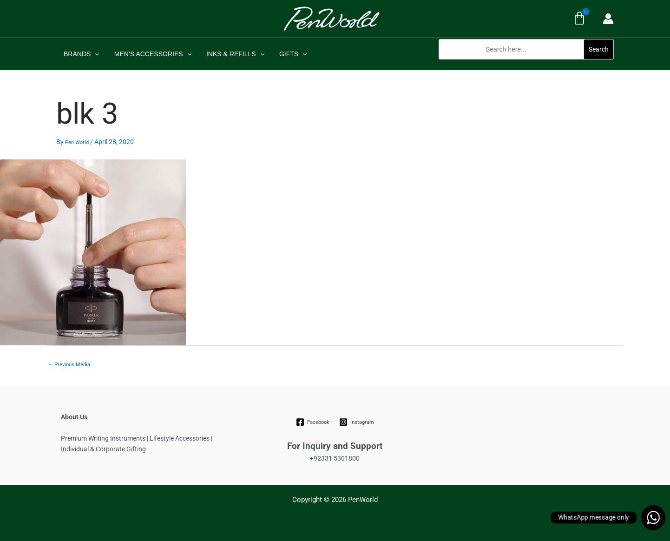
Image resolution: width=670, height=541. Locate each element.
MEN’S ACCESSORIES (150, 54)
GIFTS (287, 54)
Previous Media (69, 365)
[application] (94, 54)
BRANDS (81, 54)
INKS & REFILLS (231, 54)
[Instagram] (356, 422)
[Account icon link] (608, 18)
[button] (526, 64)
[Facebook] (313, 422)
